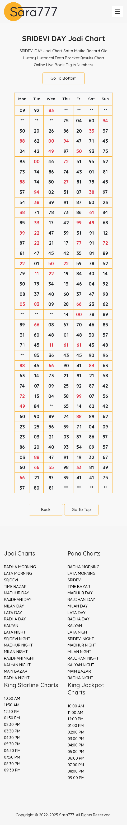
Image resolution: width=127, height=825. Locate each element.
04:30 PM (12, 737)
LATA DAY (13, 612)
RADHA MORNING (20, 566)
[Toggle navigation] (117, 11)
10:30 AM (12, 698)
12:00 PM (75, 718)
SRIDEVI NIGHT (17, 638)
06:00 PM (76, 758)
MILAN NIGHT (16, 651)
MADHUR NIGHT (18, 645)
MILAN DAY (14, 606)
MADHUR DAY (16, 592)
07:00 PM (76, 764)
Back (45, 509)
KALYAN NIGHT (17, 664)
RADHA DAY (15, 618)
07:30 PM (12, 757)
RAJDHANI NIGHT (19, 658)
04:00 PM (76, 744)
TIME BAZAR (15, 586)
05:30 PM (12, 743)
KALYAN (11, 625)
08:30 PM (12, 763)
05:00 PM (76, 751)
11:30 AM (11, 704)
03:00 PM (76, 738)
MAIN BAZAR (15, 671)
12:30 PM (12, 711)
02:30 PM (12, 724)
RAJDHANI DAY (17, 599)
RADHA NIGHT (17, 677)
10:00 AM (76, 705)
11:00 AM (75, 712)
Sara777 (66, 814)
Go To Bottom (63, 78)
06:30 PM (12, 750)
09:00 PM (76, 777)
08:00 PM (76, 771)
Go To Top (81, 509)
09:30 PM (12, 770)
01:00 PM (76, 725)
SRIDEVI (11, 579)
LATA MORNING (18, 573)
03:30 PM (12, 731)
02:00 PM (76, 732)
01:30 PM (12, 717)
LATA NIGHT (15, 632)
